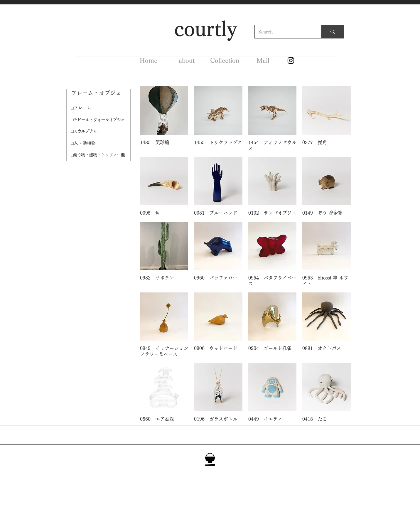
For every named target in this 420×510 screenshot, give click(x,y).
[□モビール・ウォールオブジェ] (100, 120)
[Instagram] (290, 60)
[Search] (283, 31)
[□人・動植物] (92, 143)
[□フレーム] (92, 108)
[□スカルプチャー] (94, 131)
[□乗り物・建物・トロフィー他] (100, 155)
